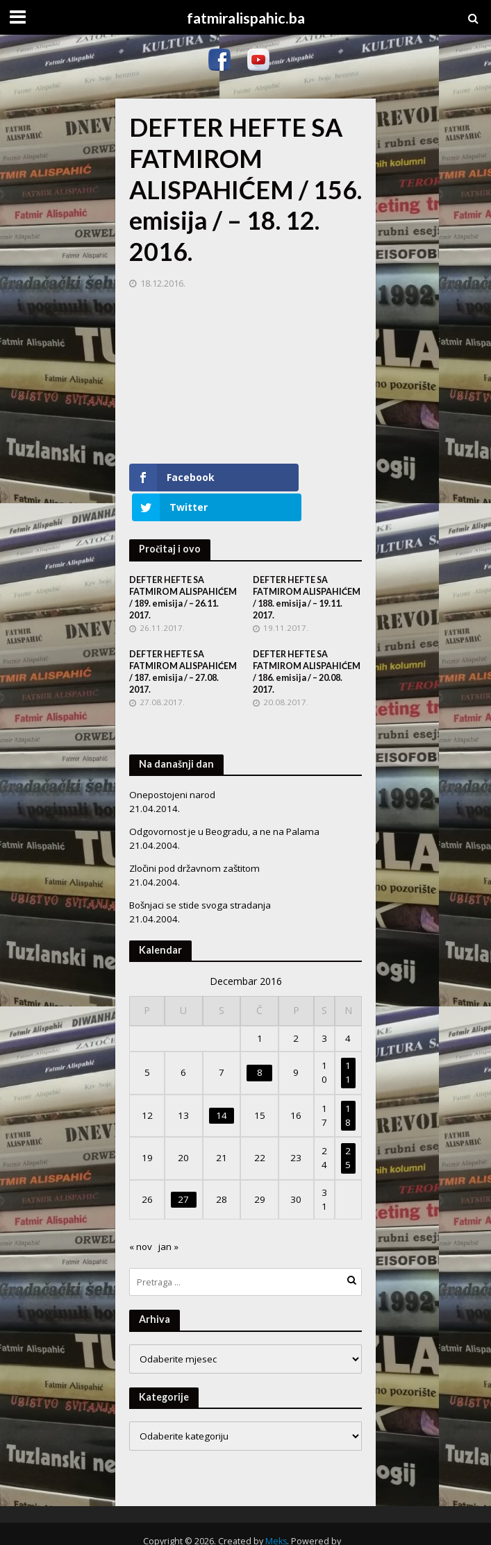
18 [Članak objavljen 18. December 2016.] (348, 1085)
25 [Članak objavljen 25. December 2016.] (348, 1128)
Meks (276, 1511)
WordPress (241, 1527)
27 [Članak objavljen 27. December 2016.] (183, 1169)
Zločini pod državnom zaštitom (194, 838)
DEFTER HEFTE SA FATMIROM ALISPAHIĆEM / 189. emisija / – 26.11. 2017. (183, 567)
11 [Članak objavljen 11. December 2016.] (348, 1042)
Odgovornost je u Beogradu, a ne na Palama (224, 801)
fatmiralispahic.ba (246, 18)
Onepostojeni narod (172, 765)
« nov (140, 1216)
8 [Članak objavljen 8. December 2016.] (260, 1042)
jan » (168, 1216)
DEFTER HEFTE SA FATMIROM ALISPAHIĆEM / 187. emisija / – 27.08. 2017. (183, 642)
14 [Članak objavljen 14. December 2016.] (221, 1085)
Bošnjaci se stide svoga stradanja (200, 875)
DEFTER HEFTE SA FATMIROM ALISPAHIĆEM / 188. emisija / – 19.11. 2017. (306, 567)
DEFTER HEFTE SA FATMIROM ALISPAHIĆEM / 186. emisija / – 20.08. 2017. (306, 642)
